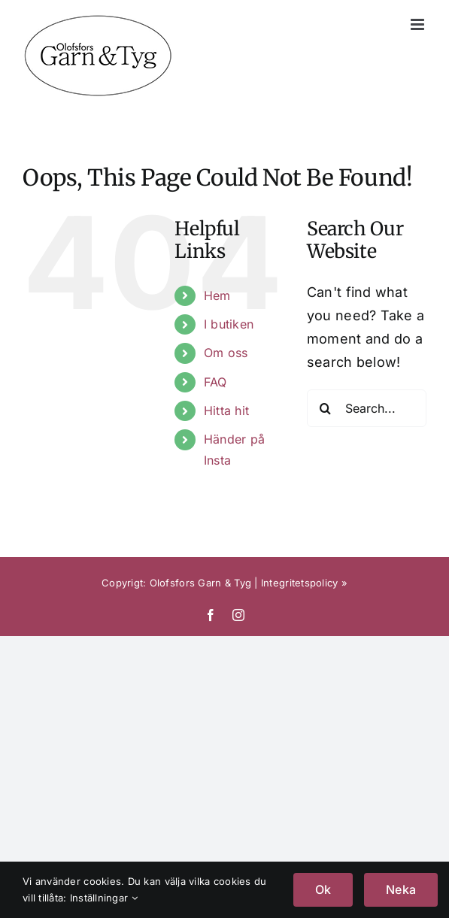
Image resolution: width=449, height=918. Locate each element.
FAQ (215, 381)
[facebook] (211, 615)
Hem (217, 295)
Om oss (226, 352)
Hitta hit (226, 410)
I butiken (228, 324)
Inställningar (104, 898)
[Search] (325, 408)
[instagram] (238, 615)
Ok (323, 889)
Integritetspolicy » (304, 583)
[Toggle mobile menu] (418, 24)
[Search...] (366, 408)
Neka (401, 889)
